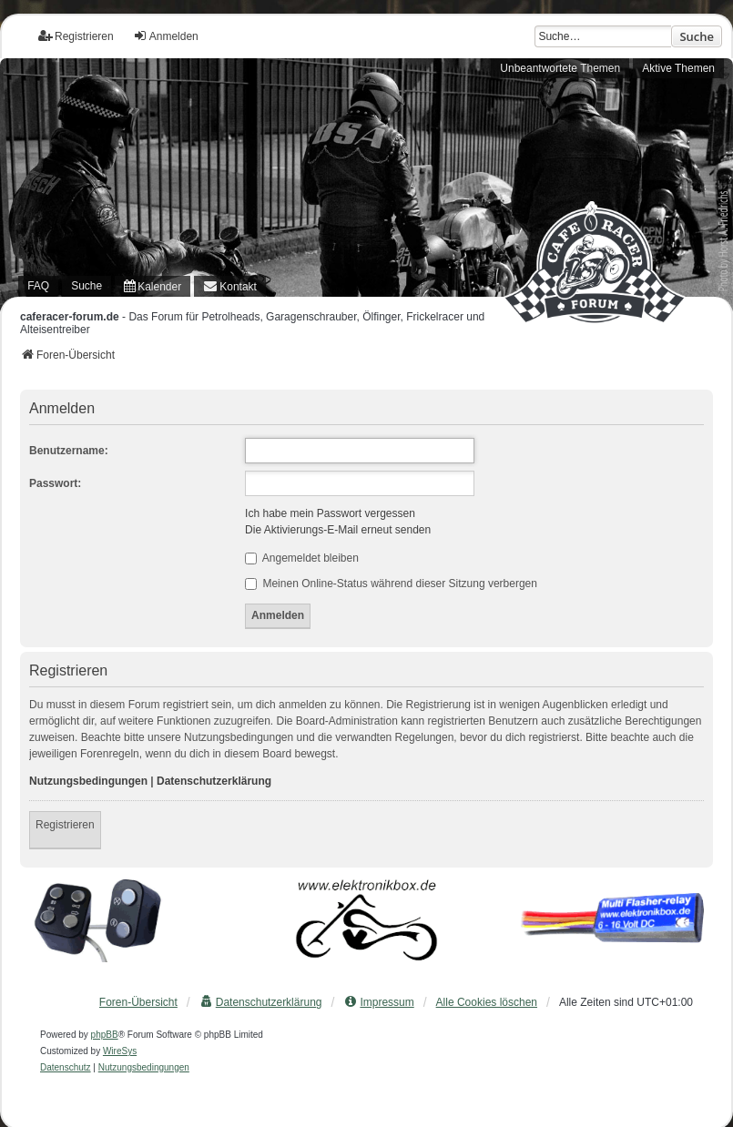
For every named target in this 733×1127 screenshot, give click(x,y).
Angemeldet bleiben (302, 558)
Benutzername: (68, 450)
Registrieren (65, 824)
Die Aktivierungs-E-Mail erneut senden (338, 529)
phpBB (104, 1035)
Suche (696, 36)
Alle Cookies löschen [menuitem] (486, 1002)
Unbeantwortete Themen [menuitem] (560, 68)
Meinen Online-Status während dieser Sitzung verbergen (391, 583)
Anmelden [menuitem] (166, 36)
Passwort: (55, 483)
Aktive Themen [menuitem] (678, 68)
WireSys (120, 1051)
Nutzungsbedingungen (88, 781)
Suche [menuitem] (86, 285)
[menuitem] (152, 286)
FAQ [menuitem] (38, 285)
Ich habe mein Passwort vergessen (330, 513)
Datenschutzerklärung (214, 781)
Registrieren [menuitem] (76, 36)
